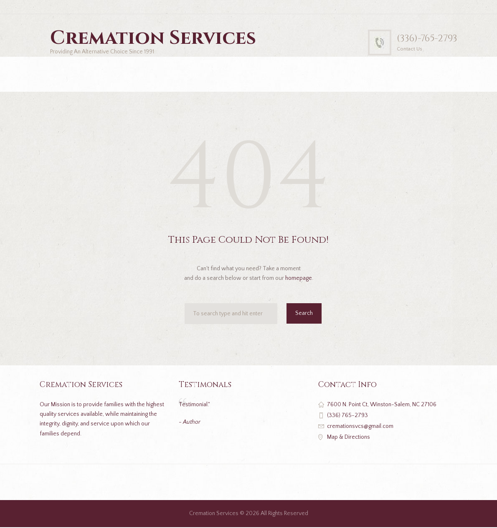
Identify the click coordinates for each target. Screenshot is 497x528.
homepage (298, 279)
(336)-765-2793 (425, 38)
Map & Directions (348, 438)
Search (304, 314)
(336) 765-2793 (347, 415)
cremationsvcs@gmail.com (360, 427)
